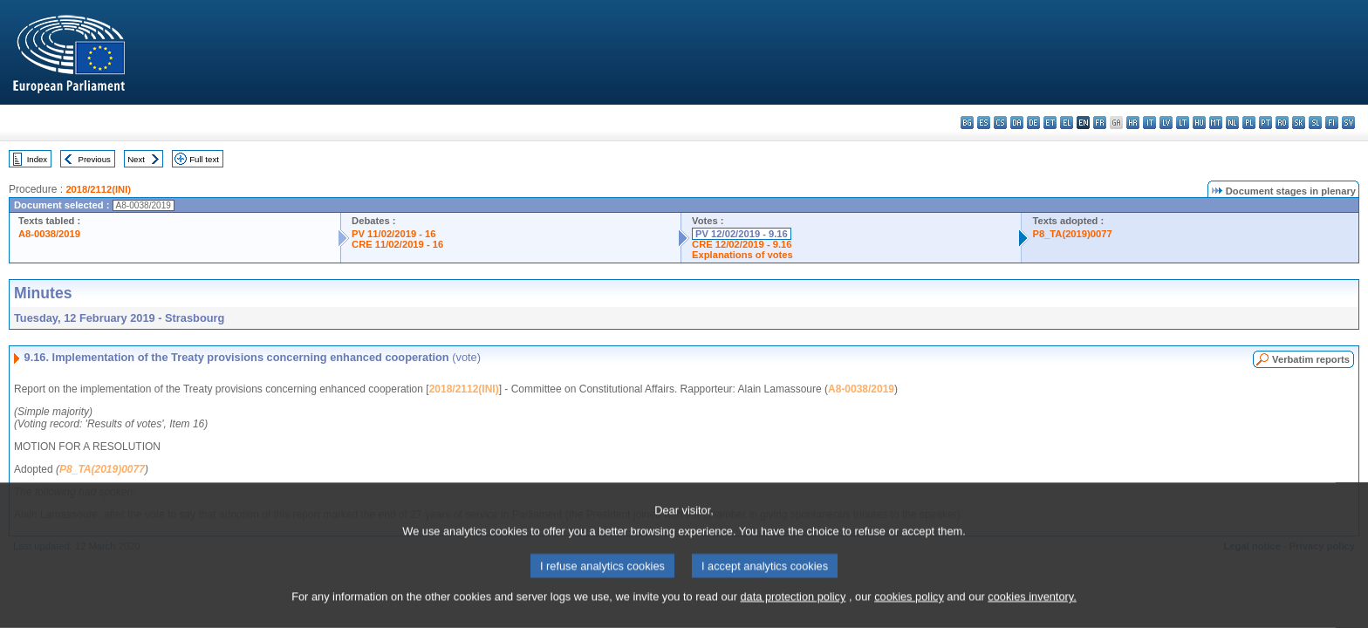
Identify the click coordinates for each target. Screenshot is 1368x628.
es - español (983, 122)
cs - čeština (1000, 122)
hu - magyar (1199, 122)
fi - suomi (1331, 122)
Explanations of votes (742, 254)
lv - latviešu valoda (1166, 122)
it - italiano (1149, 122)
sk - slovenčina (1298, 122)
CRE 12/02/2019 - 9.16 (741, 244)
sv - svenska (1348, 122)
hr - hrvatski (1132, 122)
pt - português (1265, 122)
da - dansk (1016, 122)
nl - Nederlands (1232, 122)
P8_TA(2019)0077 (1072, 234)
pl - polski (1248, 122)
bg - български (967, 122)
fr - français (1099, 122)
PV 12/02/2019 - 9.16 (741, 234)
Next (136, 159)
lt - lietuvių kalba (1182, 122)
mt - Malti (1215, 122)
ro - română (1282, 122)
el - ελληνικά (1066, 122)
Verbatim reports (1311, 359)
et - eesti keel (1050, 122)
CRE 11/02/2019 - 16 (397, 244)
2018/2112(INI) (98, 189)
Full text (204, 159)
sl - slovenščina (1315, 122)
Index (37, 159)
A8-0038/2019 (49, 234)
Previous (95, 159)
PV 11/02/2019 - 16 (393, 234)
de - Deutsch (1033, 122)
